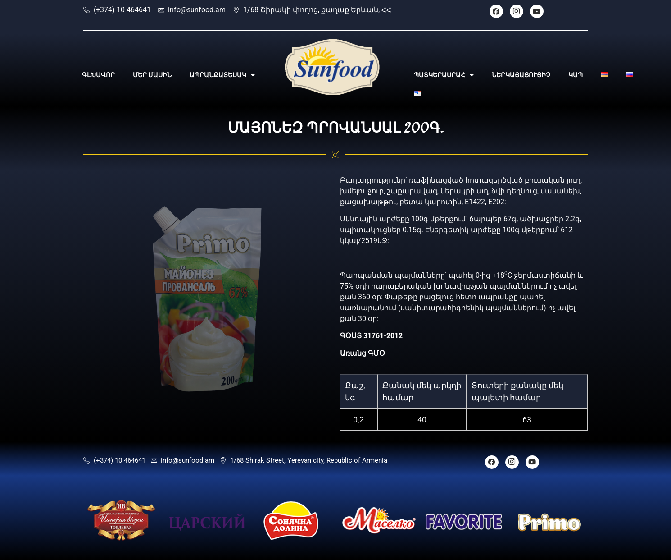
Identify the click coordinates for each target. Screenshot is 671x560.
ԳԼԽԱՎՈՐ (98, 74)
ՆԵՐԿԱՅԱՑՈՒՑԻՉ (521, 74)
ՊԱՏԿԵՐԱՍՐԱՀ (444, 75)
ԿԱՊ (575, 74)
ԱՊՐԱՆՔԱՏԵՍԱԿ (222, 75)
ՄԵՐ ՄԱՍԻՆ (152, 74)
